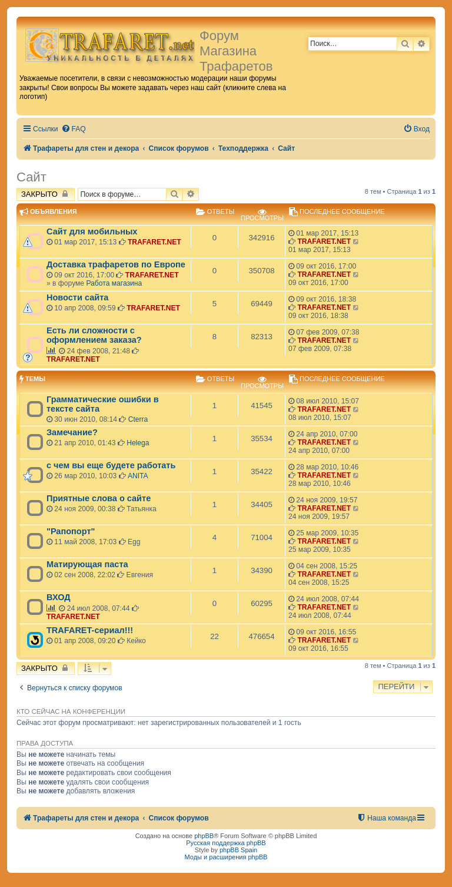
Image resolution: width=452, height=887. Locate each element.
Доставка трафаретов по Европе (115, 264)
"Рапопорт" (70, 531)
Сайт (31, 177)
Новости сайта (77, 297)
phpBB (204, 835)
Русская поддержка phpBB (225, 842)
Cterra (138, 419)
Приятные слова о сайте (98, 498)
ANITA (138, 476)
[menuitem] (73, 129)
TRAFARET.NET (154, 242)
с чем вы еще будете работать (110, 465)
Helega (138, 443)
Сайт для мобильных (91, 231)
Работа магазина (114, 283)
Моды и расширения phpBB (226, 856)
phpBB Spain (238, 849)
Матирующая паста (87, 564)
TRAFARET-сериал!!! (89, 630)
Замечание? (72, 432)
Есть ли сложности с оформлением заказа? (94, 335)
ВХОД (58, 597)
